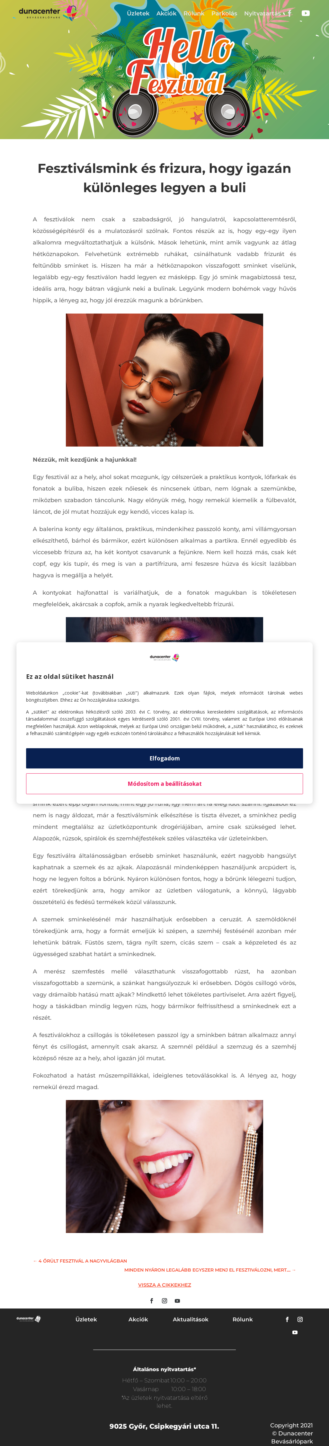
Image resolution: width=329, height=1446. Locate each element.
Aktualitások (191, 1319)
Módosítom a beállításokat (165, 783)
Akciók (166, 13)
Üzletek (138, 13)
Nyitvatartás (262, 13)
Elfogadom (164, 758)
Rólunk (193, 13)
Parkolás (224, 13)
